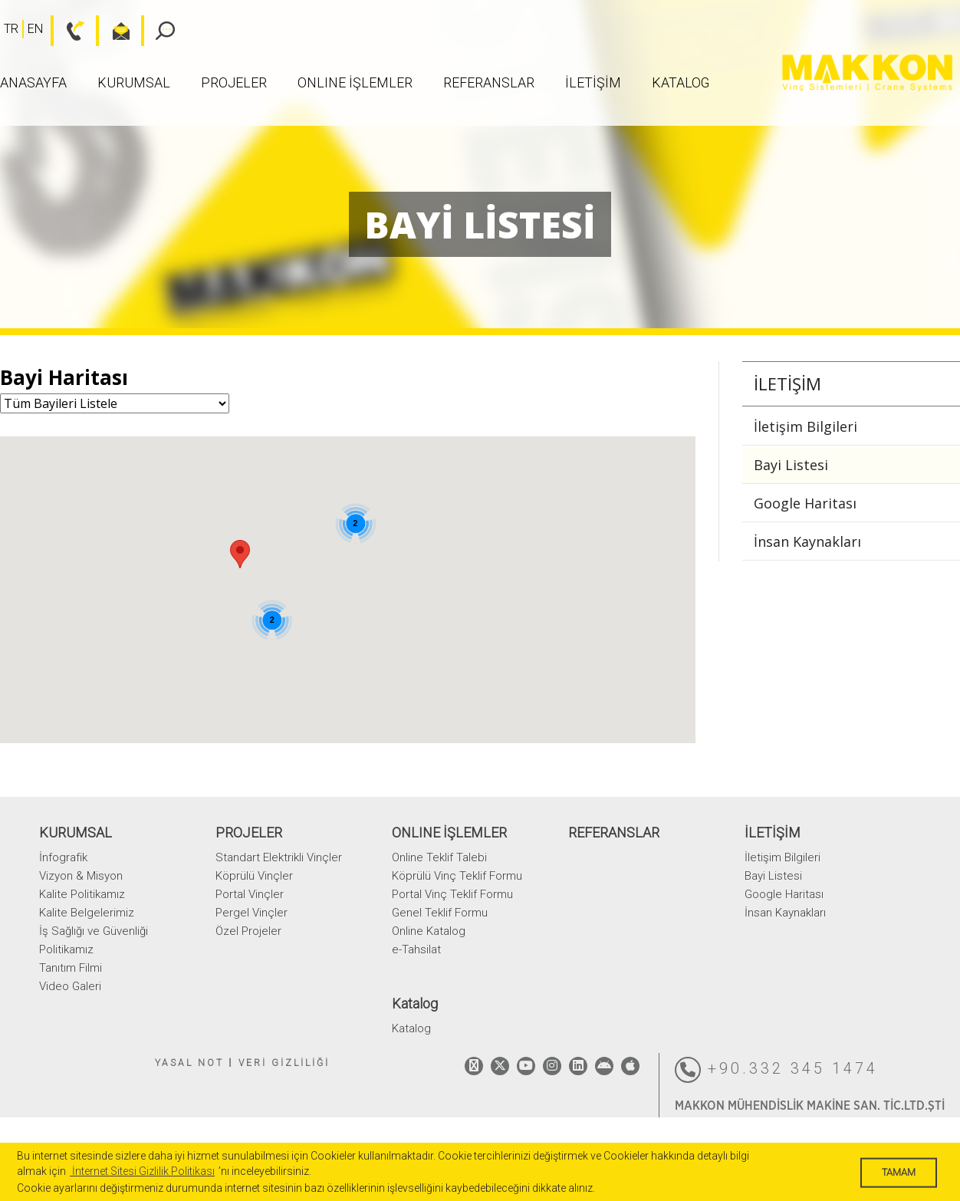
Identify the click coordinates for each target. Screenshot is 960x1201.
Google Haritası (805, 503)
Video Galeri (70, 986)
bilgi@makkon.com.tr (113, 30)
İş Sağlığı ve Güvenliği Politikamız (93, 940)
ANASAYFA (33, 82)
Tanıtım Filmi (70, 968)
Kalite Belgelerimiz (86, 913)
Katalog (680, 82)
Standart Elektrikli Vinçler (278, 857)
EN (35, 28)
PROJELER (234, 82)
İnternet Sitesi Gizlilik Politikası (142, 1171)
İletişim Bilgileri (805, 426)
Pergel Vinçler (251, 913)
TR (11, 28)
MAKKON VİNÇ (867, 73)
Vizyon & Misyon (81, 876)
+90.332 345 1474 (776, 1070)
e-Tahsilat (416, 949)
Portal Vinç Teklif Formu (452, 894)
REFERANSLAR (488, 82)
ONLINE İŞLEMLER (355, 82)
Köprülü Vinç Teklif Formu (457, 876)
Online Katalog (428, 931)
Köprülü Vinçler (254, 876)
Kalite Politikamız (82, 894)
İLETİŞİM (593, 82)
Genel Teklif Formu (440, 913)
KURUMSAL (133, 82)
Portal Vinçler (249, 894)
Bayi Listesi (791, 465)
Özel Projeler (248, 931)
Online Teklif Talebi (439, 857)
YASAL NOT (189, 1063)
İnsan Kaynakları (807, 541)
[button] (240, 554)
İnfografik (63, 857)
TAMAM (899, 1172)
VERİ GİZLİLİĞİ (284, 1063)
